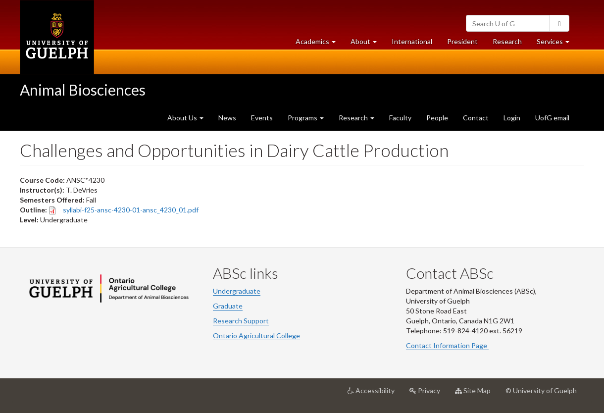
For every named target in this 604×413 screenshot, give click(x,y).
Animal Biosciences (83, 90)
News (227, 117)
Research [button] (356, 117)
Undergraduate (236, 291)
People (437, 117)
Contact (476, 117)
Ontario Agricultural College (256, 335)
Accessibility (375, 394)
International (412, 41)
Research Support (241, 320)
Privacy (428, 394)
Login (511, 117)
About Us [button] (185, 117)
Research (511, 44)
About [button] (367, 44)
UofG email (552, 117)
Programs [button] (306, 117)
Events (262, 117)
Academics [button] (319, 44)
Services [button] (557, 44)
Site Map (476, 394)
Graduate (228, 306)
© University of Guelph (541, 390)
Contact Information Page (447, 345)
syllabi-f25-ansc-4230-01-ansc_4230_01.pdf (131, 210)
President (462, 41)
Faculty (400, 117)
